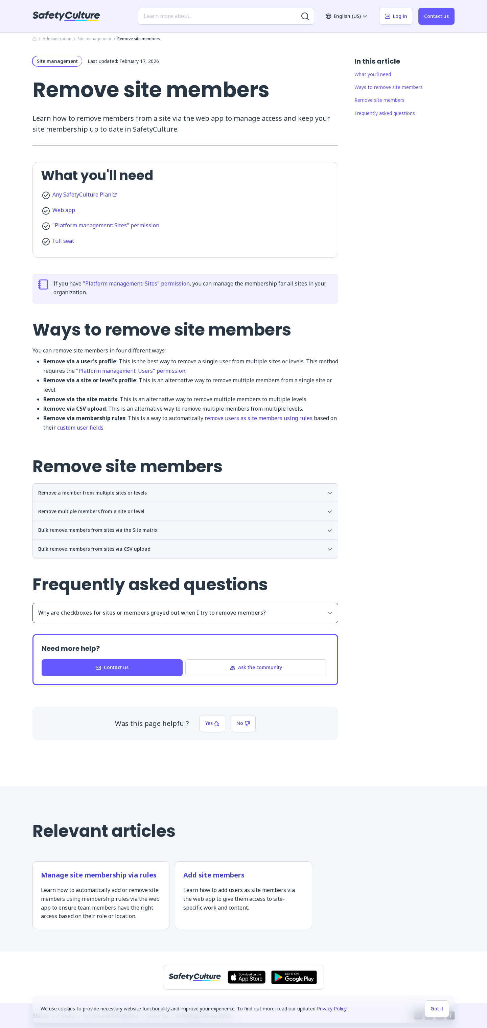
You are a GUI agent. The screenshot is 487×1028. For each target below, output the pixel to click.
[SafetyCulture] (66, 16)
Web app (63, 210)
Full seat (63, 241)
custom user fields (80, 427)
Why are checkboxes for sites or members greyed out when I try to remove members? (185, 612)
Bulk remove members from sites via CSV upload (185, 549)
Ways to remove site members (388, 87)
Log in (396, 16)
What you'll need (372, 74)
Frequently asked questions (384, 113)
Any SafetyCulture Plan (84, 194)
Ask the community (256, 667)
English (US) (347, 16)
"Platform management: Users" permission (130, 370)
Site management (94, 39)
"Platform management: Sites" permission (105, 225)
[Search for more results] (305, 16)
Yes (212, 723)
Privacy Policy (331, 1008)
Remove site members (379, 100)
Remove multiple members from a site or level (185, 511)
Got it (437, 1008)
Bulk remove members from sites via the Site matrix (185, 530)
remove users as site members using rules (258, 418)
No (243, 723)
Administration (57, 39)
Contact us (436, 16)
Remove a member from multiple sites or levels (185, 492)
